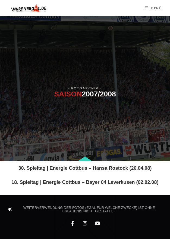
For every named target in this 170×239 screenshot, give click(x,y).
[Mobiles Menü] (153, 8)
